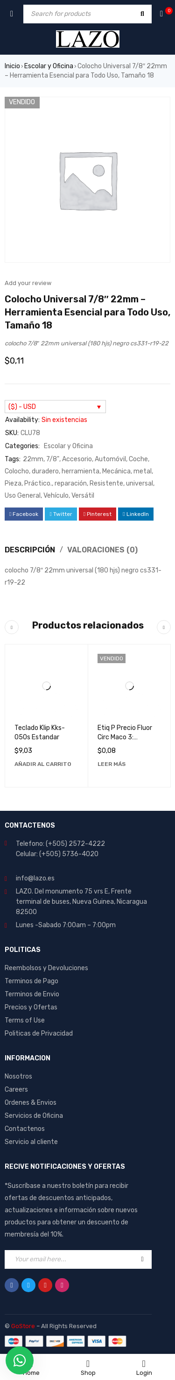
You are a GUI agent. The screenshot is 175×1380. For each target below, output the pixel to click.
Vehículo (56, 496)
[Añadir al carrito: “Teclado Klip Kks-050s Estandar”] (42, 764)
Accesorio (77, 459)
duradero (45, 471)
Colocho (17, 471)
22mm (33, 459)
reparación (71, 483)
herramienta (80, 471)
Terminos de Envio (32, 994)
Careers (16, 1090)
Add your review (28, 282)
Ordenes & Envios (30, 1103)
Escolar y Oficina (48, 66)
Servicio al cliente (31, 1142)
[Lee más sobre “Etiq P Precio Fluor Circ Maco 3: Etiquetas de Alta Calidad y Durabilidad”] (112, 764)
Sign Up (142, 1259)
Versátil (82, 496)
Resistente (106, 483)
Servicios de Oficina (34, 1116)
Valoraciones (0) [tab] (102, 549)
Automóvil (110, 459)
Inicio (12, 66)
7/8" (52, 459)
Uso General (23, 496)
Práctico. (38, 483)
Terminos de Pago (31, 981)
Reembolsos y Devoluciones (46, 968)
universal (139, 483)
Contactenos (25, 1129)
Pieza (13, 483)
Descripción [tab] (30, 549)
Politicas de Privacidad (39, 1033)
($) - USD (22, 407)
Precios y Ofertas (31, 1007)
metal (142, 471)
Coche (138, 459)
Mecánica (116, 471)
